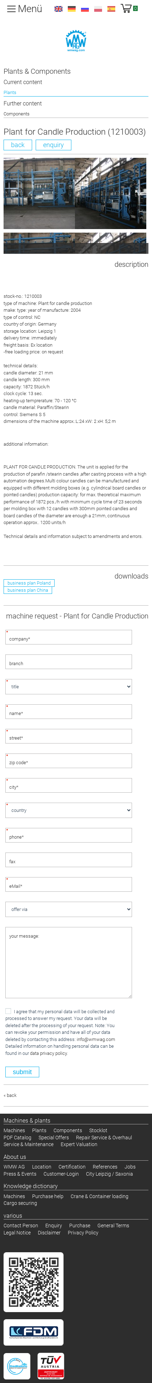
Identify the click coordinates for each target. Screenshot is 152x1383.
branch (16, 663)
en (58, 9)
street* (16, 738)
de (72, 9)
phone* (16, 837)
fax (12, 861)
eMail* (15, 886)
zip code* (18, 762)
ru (85, 9)
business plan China (27, 590)
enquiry (53, 145)
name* (16, 713)
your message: (24, 936)
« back (10, 1095)
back (18, 145)
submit (22, 1072)
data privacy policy (48, 1053)
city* (14, 787)
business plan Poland (29, 583)
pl (98, 9)
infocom (96, 1039)
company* (19, 639)
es (111, 9)
